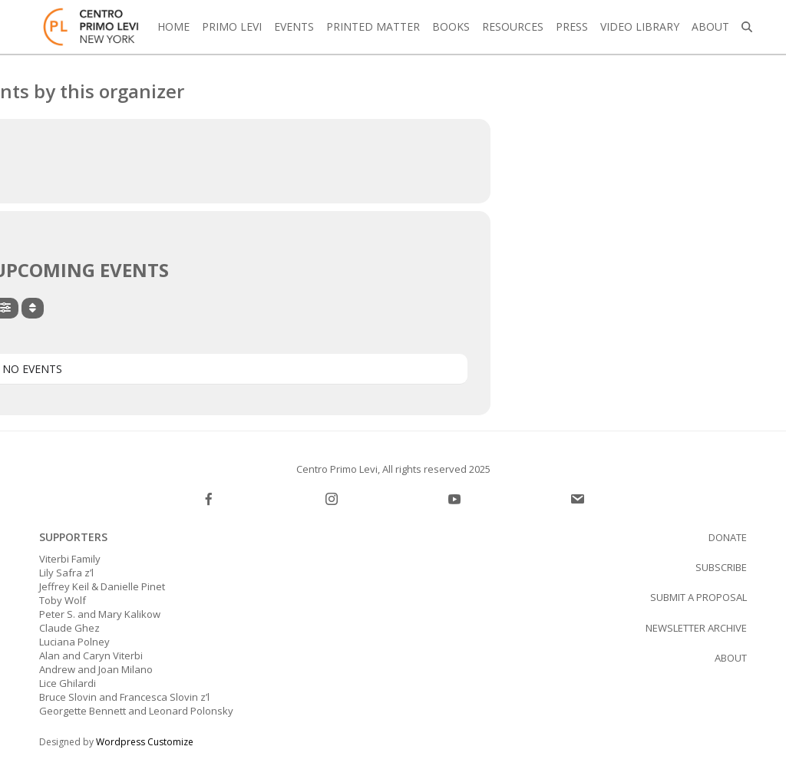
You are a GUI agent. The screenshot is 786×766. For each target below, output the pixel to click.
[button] (746, 27)
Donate (727, 537)
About (731, 658)
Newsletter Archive (696, 628)
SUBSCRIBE (721, 567)
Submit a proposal (698, 597)
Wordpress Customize (144, 741)
